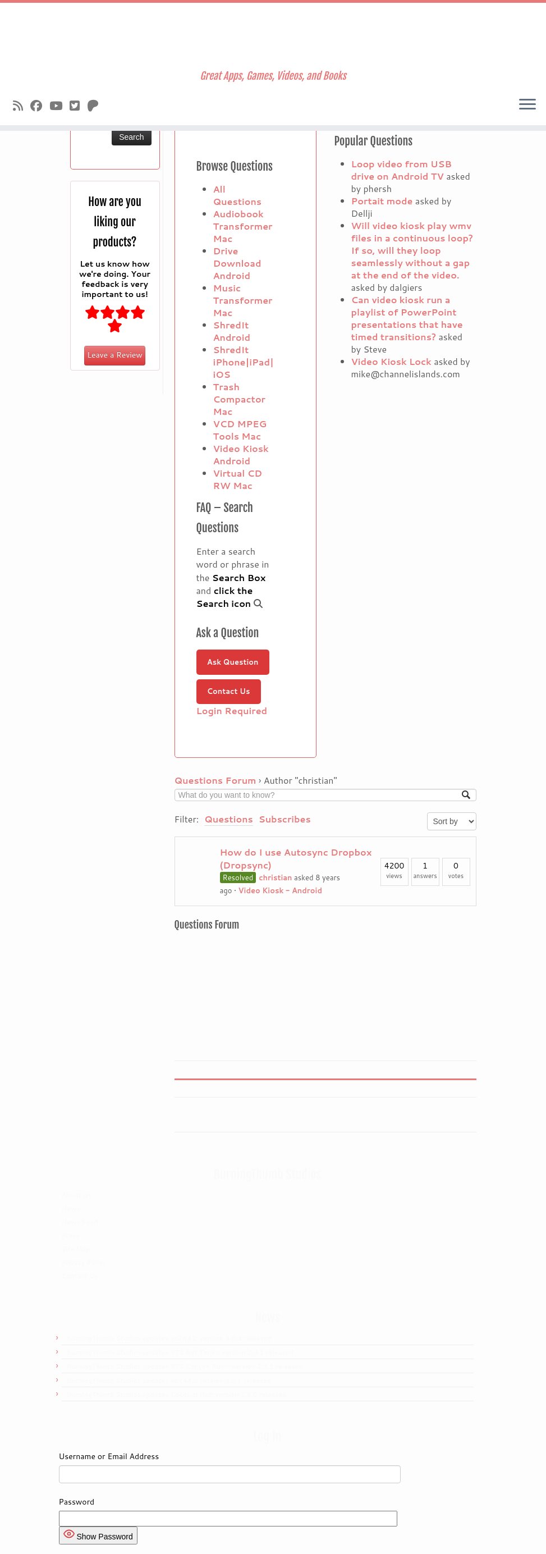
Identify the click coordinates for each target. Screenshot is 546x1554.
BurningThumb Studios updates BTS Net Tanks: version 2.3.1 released (179, 1352)
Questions (228, 818)
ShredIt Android (231, 331)
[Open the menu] (527, 105)
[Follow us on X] (78, 105)
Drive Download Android (237, 263)
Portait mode (382, 200)
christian (275, 877)
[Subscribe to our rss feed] (21, 105)
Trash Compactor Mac (239, 399)
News (71, 1208)
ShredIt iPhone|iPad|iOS (243, 362)
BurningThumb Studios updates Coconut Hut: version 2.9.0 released (176, 1394)
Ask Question (233, 662)
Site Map (76, 1249)
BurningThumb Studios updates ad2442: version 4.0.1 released (168, 1338)
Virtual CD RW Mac (238, 479)
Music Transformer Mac (243, 300)
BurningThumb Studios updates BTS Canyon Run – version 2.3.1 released (184, 1366)
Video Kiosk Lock (391, 361)
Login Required (232, 710)
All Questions (237, 195)
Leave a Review (115, 354)
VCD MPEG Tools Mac (240, 429)
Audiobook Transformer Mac (243, 226)
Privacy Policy (84, 1262)
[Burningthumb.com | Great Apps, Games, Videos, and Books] (273, 36)
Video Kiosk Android (241, 454)
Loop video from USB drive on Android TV (401, 169)
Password (77, 1501)
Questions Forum (215, 780)
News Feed (80, 1222)
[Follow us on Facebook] (39, 105)
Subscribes (285, 818)
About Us (77, 1195)
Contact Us (228, 691)
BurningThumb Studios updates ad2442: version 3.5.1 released (168, 1380)
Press (71, 1235)
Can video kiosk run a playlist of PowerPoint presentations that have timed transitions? (407, 318)
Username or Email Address (109, 1456)
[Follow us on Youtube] (59, 105)
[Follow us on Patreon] (96, 105)
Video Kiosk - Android (280, 890)
